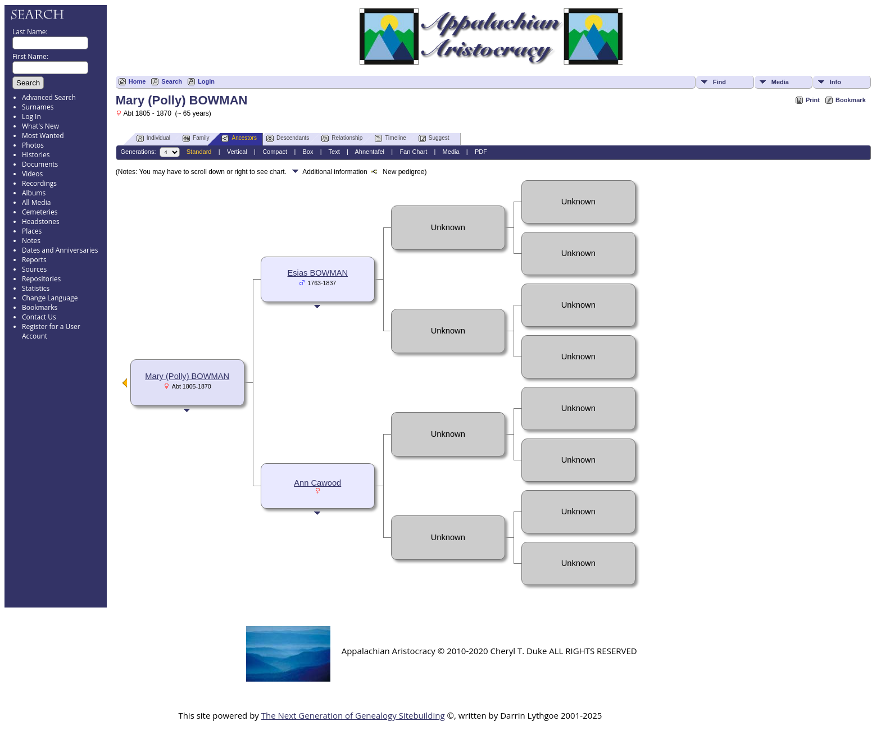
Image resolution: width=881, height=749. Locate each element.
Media (780, 82)
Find (719, 82)
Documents (40, 164)
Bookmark (850, 100)
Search (171, 81)
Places (32, 231)
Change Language (50, 298)
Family (196, 138)
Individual (153, 138)
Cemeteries (40, 212)
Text (334, 151)
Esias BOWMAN (318, 272)
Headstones (41, 221)
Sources (34, 269)
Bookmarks (39, 307)
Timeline (390, 138)
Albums (34, 193)
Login (206, 81)
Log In (31, 116)
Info (835, 82)
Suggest (434, 138)
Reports (34, 259)
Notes (31, 240)
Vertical (237, 151)
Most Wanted (43, 135)
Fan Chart (413, 151)
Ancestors (238, 138)
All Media (36, 202)
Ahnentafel (369, 151)
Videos (32, 174)
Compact (274, 151)
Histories (35, 154)
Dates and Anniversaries (60, 250)
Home (137, 81)
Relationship (341, 138)
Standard (199, 151)
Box (307, 151)
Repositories (41, 279)
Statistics (35, 288)
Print (813, 100)
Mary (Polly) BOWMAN (187, 376)
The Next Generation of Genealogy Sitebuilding (353, 715)
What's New (40, 126)
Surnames (37, 107)
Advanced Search (49, 97)
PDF (481, 151)
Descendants (287, 138)
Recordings (39, 183)
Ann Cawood (317, 482)
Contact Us (39, 317)
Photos (33, 145)
